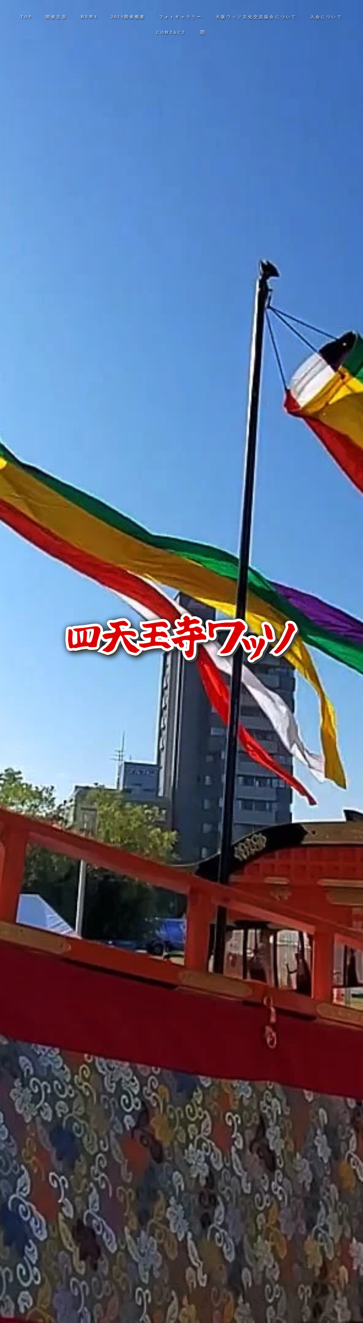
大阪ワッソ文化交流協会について (256, 16)
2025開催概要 (128, 16)
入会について (326, 16)
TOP (26, 16)
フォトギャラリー (181, 16)
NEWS (89, 16)
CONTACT (171, 32)
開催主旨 (56, 16)
